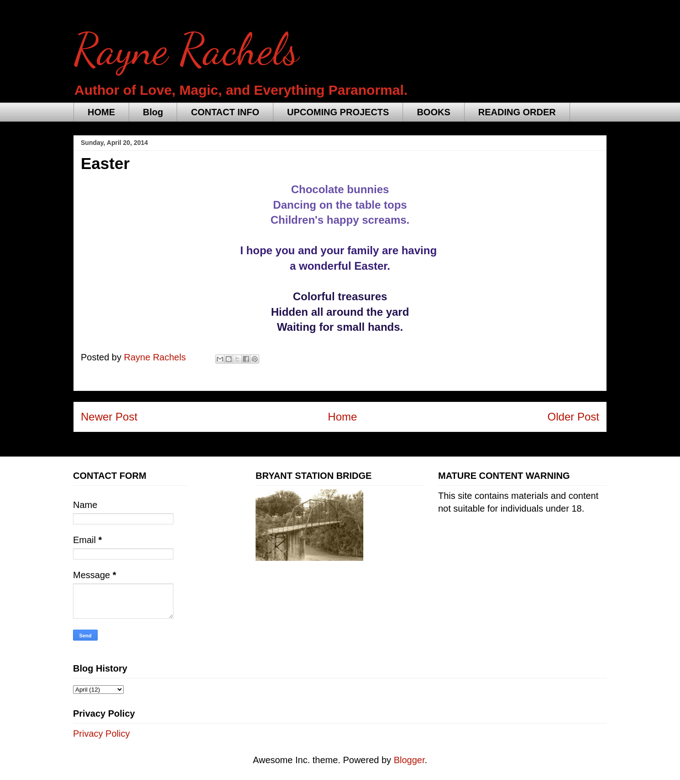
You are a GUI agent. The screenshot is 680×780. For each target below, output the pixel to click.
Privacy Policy (101, 734)
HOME (101, 112)
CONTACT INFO (225, 112)
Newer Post (109, 417)
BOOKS (433, 112)
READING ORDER (517, 112)
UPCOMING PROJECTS (338, 112)
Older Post (573, 417)
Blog (153, 112)
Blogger (409, 760)
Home (342, 417)
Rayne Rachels (186, 50)
